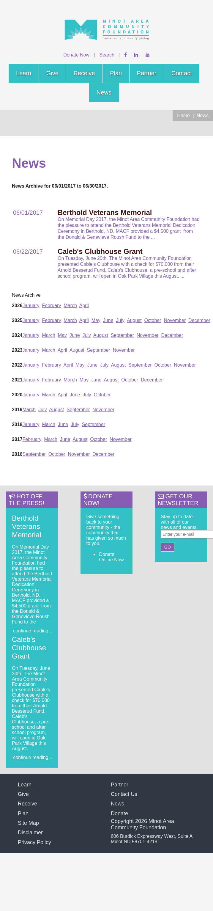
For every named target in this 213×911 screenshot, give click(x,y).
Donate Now (76, 54)
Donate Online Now (111, 557)
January (31, 305)
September (122, 335)
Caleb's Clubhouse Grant (29, 647)
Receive (84, 73)
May (95, 320)
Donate (119, 813)
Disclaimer (30, 832)
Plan (116, 73)
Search (106, 54)
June (108, 320)
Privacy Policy (34, 842)
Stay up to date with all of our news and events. (179, 522)
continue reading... (32, 630)
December (199, 320)
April (84, 305)
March (70, 305)
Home (183, 115)
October (152, 320)
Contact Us (124, 794)
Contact (181, 73)
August (134, 320)
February (51, 305)
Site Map (28, 823)
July (120, 320)
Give (52, 73)
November (175, 320)
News (104, 92)
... (153, 237)
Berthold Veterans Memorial (26, 526)
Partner (147, 73)
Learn (23, 73)
